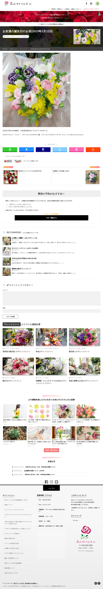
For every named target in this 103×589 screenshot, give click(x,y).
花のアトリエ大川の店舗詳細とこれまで (16, 500)
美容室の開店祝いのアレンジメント (16, 351)
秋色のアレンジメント (44, 351)
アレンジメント (17, 36)
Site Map (75, 520)
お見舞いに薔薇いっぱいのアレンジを (24, 238)
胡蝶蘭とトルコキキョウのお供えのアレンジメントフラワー (51, 382)
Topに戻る (51, 488)
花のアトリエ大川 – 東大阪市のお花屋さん (26, 582)
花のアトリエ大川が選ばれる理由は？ (51, 24)
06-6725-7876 (46, 500)
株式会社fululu (90, 550)
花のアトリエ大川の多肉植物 (12, 562)
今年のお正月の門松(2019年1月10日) (24, 258)
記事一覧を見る (51, 450)
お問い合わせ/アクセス (11, 571)
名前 (4, 308)
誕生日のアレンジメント (12, 381)
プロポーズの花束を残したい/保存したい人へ (17, 528)
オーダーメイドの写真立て (12, 533)
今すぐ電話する (51, 218)
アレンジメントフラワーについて (14, 509)
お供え (47, 377)
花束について (8, 505)
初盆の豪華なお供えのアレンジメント (83, 381)
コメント (5, 290)
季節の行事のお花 (9, 538)
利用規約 (54, 585)
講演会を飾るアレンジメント (21, 268)
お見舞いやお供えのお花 (11, 547)
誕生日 (25, 36)
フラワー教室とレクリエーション (14, 552)
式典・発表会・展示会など (52, 348)
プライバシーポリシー (44, 585)
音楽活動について (9, 567)
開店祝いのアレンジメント (79, 351)
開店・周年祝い (16, 348)
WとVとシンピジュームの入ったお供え (25, 248)
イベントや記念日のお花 (11, 542)
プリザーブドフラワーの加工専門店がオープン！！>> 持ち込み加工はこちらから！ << (51, 16)
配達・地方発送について (11, 557)
